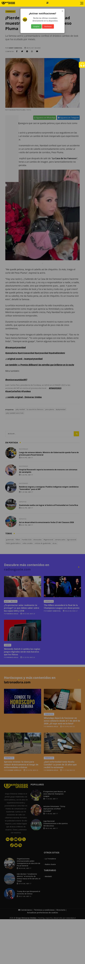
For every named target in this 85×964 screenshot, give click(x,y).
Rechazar (48, 26)
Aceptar (36, 26)
